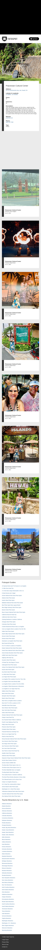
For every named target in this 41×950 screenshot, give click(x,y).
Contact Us (4, 946)
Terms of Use (5, 944)
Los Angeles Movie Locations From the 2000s (13, 684)
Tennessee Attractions (7, 908)
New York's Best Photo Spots (9, 710)
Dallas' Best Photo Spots (8, 631)
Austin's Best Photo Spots (8, 600)
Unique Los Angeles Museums (9, 781)
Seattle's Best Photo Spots (8, 753)
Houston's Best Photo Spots (9, 660)
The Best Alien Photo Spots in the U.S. (11, 765)
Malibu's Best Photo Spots (8, 691)
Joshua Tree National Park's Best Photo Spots (13, 667)
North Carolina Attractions (8, 887)
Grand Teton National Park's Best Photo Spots (13, 650)
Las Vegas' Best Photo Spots (9, 676)
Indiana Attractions (6, 842)
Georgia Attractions (6, 825)
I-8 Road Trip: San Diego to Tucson (10, 662)
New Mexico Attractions (7, 882)
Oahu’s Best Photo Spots (8, 712)
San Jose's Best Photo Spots (9, 748)
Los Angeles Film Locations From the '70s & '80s (13, 679)
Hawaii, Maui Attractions (8, 832)
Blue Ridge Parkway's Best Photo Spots (11, 607)
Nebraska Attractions (7, 873)
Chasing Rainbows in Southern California (12, 619)
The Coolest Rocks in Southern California (12, 774)
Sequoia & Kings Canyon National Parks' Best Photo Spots (16, 758)
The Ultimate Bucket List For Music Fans (12, 779)
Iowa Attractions (6, 844)
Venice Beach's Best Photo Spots (10, 786)
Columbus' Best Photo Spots (9, 624)
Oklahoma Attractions (7, 894)
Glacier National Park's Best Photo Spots (12, 648)
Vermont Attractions (6, 916)
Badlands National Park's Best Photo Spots (12, 602)
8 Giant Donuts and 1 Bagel (8, 593)
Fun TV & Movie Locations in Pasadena (11, 645)
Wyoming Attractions (7, 930)
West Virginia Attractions (8, 925)
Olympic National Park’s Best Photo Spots (12, 715)
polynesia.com (9, 118)
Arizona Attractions (6, 808)
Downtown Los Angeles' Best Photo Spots (12, 641)
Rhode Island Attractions (8, 901)
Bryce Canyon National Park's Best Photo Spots (13, 612)
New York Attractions (7, 885)
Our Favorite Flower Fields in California (11, 719)
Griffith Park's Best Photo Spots (9, 655)
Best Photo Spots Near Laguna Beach (11, 605)
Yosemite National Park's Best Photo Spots (12, 793)
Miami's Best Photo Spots (8, 698)
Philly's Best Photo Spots (8, 724)
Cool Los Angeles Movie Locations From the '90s (14, 629)
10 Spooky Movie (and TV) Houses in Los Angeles (14, 586)
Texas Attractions (6, 911)
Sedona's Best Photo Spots (8, 755)
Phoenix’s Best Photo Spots (8, 727)
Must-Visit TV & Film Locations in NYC (11, 703)
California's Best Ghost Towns (9, 617)
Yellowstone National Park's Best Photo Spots (13, 791)
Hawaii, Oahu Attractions (8, 834)
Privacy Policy (5, 942)
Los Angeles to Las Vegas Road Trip (11, 688)
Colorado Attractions (7, 815)
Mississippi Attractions (7, 865)
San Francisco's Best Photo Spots (10, 746)
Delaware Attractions (7, 820)
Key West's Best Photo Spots (9, 672)
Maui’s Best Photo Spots (8, 693)
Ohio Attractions (6, 892)
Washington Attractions (7, 920)
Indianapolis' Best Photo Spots (9, 664)
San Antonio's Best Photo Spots (9, 741)
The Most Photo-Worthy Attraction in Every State (13, 777)
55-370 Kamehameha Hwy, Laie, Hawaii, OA (16, 90)
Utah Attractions (6, 913)
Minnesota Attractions (7, 863)
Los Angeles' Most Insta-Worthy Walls (11, 681)
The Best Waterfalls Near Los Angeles (11, 770)
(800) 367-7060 (9, 122)
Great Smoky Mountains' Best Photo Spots (12, 652)
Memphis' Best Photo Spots (8, 695)
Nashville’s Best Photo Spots (9, 705)
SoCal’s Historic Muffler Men (9, 762)
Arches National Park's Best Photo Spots (12, 595)
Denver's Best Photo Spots (8, 636)
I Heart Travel (5, 939)
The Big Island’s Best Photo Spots (10, 772)
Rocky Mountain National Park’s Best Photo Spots (14, 738)
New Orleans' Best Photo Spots (9, 707)
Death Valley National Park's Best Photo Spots (13, 633)
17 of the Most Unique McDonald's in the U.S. (13, 590)
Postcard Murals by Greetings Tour (10, 731)
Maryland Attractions (7, 856)
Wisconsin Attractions (7, 928)
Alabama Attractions (7, 803)
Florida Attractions (6, 822)
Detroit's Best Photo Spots (8, 638)
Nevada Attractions (6, 875)
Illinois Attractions (6, 839)
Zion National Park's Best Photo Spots (11, 796)
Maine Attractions (6, 853)
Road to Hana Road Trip (8, 736)
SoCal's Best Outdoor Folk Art (9, 760)
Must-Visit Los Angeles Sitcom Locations (12, 700)
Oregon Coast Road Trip (8, 717)
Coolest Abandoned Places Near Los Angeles (13, 626)
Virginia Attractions (6, 918)
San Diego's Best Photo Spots (9, 743)
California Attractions (7, 813)
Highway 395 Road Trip (7, 657)
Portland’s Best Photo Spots (9, 729)
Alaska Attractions (6, 806)
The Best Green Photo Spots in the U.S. (11, 767)
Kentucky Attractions (7, 849)
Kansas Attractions (6, 846)
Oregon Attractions (6, 896)
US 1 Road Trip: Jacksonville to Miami (11, 784)
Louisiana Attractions (7, 851)
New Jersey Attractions (7, 880)
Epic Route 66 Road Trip (8, 643)
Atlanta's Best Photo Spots (8, 598)
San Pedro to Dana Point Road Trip (10, 750)
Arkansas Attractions (7, 810)
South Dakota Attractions (8, 906)
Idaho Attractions (6, 837)
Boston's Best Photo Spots (8, 609)
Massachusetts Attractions (8, 858)
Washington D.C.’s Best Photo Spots (11, 789)
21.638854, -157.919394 (12, 94)
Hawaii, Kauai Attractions (8, 830)
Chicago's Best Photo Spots (8, 621)
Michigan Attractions (7, 861)
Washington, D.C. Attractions (9, 923)
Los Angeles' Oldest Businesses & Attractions (13, 686)
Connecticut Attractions (7, 818)
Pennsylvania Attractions (8, 899)
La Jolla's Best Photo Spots (8, 674)
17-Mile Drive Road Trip (7, 588)
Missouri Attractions (6, 868)
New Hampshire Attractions (8, 877)
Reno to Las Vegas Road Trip (9, 734)
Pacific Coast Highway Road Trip (10, 722)
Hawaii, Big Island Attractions (9, 827)
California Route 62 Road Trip (9, 614)
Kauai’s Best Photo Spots (8, 669)
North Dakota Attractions (8, 889)
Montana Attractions (7, 870)
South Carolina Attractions (8, 904)
